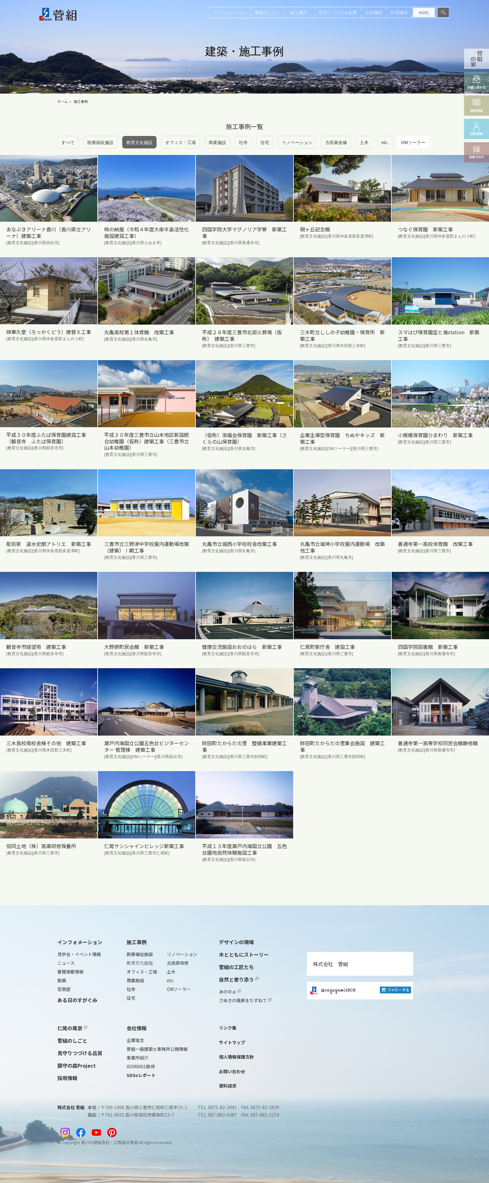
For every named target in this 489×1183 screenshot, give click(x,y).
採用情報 (399, 12)
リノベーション (297, 142)
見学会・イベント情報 (79, 954)
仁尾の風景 (72, 1028)
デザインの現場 (236, 942)
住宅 (264, 142)
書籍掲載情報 (70, 971)
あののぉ (230, 991)
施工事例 (298, 12)
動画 (61, 980)
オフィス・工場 (180, 142)
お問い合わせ (232, 1071)
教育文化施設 (139, 142)
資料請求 (227, 1086)
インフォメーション (230, 12)
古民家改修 (336, 142)
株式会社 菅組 (330, 964)
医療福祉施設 (100, 142)
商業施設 (217, 142)
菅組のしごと (267, 12)
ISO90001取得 (141, 1066)
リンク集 (227, 1028)
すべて (68, 142)
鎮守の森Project (76, 1065)
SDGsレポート (141, 1075)
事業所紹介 (137, 1058)
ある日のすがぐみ (77, 1000)
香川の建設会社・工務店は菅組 (109, 1142)
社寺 (243, 142)
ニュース (66, 963)
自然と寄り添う (239, 979)
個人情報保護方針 (236, 1057)
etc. (385, 142)
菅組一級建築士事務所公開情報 (157, 1049)
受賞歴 (63, 989)
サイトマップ (232, 1042)
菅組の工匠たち (236, 967)
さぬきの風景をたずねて (245, 1000)
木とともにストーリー (244, 954)
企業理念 (135, 1040)
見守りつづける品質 (338, 12)
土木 (364, 142)
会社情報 (373, 12)
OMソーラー (413, 142)
